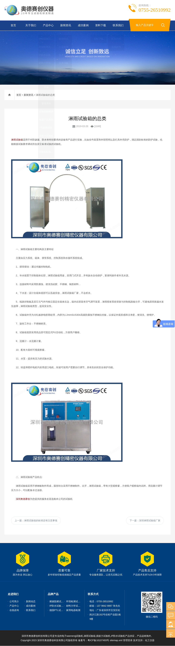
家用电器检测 (73, 610)
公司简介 (14, 601)
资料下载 (100, 25)
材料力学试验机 (74, 606)
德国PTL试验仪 (57, 610)
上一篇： (36, 520)
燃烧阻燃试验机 (57, 601)
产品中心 (48, 25)
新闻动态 (30, 601)
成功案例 (82, 25)
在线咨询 (14, 610)
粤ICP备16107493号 (98, 640)
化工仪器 (149, 640)
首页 (13, 25)
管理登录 (127, 640)
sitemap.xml (116, 640)
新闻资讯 (65, 25)
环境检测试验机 (74, 601)
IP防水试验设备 (57, 606)
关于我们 (30, 25)
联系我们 (117, 25)
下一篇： (145, 520)
